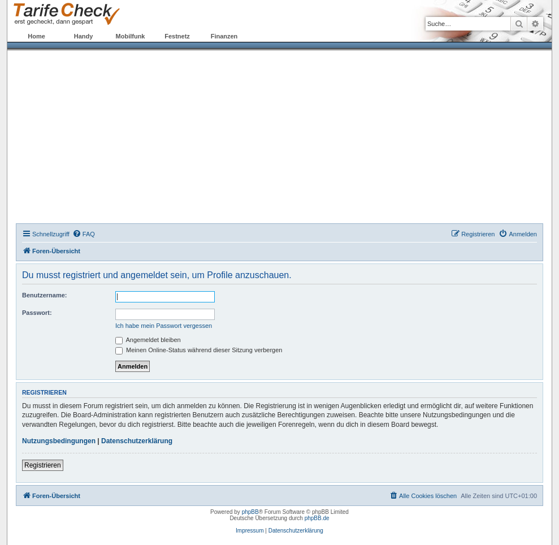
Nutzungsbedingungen (59, 441)
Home (36, 36)
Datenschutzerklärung (136, 441)
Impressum (249, 530)
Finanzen (224, 36)
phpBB (250, 512)
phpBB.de (317, 518)
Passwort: (37, 312)
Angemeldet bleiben (148, 339)
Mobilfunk (130, 36)
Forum (270, 36)
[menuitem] (83, 234)
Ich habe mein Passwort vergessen (163, 325)
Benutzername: (44, 295)
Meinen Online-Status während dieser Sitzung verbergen (198, 350)
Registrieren (42, 465)
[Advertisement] (279, 138)
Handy (83, 36)
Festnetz (177, 36)
